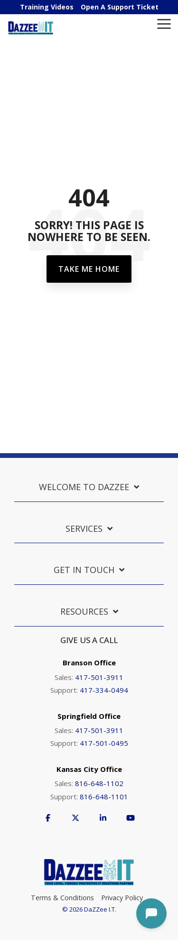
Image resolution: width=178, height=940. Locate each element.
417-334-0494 (104, 690)
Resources (84, 611)
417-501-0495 (104, 743)
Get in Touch (84, 569)
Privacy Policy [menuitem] (122, 897)
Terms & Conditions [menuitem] (62, 897)
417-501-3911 (99, 677)
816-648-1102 (99, 783)
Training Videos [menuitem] (47, 6)
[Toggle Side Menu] (164, 23)
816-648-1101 (104, 796)
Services (84, 528)
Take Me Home (89, 269)
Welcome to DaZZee (84, 487)
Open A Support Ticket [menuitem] (120, 6)
